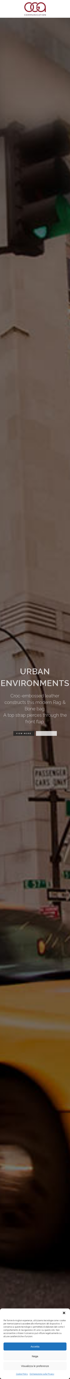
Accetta (35, 1346)
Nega (35, 1356)
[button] (64, 1313)
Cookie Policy (22, 1374)
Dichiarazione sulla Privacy (42, 1374)
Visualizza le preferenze (35, 1365)
